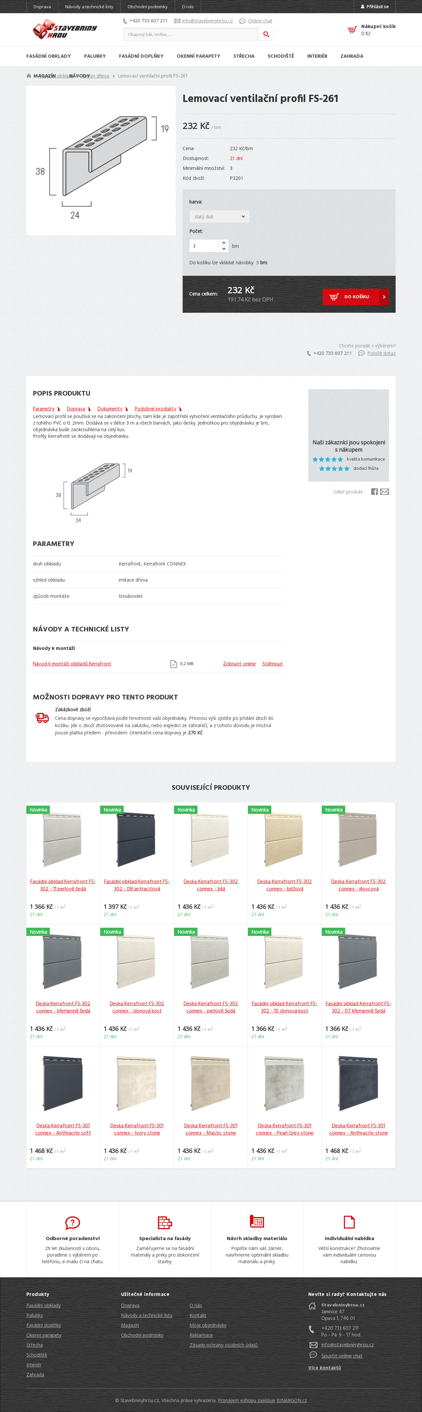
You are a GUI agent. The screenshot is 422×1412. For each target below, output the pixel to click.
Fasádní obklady (43, 1305)
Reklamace (201, 1335)
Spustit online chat (342, 1356)
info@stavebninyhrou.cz (203, 20)
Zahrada (35, 1374)
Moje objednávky (208, 1325)
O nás (188, 7)
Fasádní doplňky (43, 1325)
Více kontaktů (324, 1368)
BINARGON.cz (292, 1400)
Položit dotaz (377, 353)
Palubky (34, 1315)
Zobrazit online (239, 664)
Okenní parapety (43, 1335)
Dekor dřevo (95, 76)
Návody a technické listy (89, 7)
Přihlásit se (375, 7)
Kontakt (198, 1315)
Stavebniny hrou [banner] (65, 29)
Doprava (42, 7)
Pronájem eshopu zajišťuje (246, 1400)
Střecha (34, 1345)
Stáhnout (272, 664)
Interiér (34, 1365)
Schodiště (36, 1355)
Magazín (130, 1325)
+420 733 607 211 (145, 20)
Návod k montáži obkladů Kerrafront (72, 664)
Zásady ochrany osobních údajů (224, 1345)
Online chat (255, 20)
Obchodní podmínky (148, 7)
